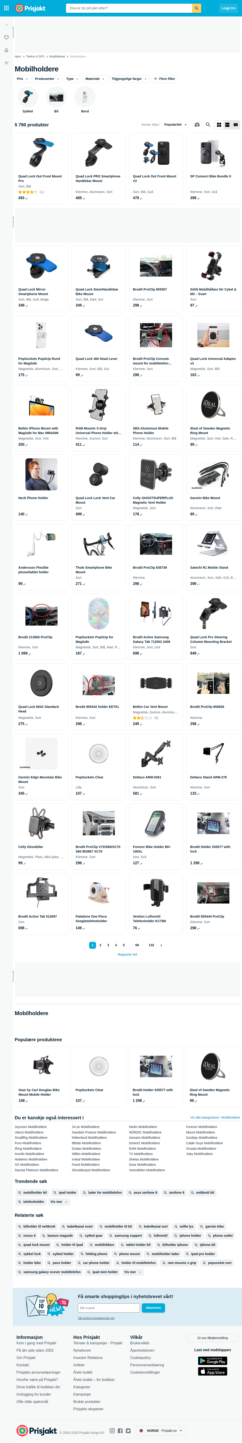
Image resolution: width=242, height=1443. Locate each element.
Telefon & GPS (35, 56)
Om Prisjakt (26, 1359)
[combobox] (129, 8)
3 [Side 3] (108, 945)
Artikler (79, 1366)
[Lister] (6, 37)
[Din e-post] (109, 1308)
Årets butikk (83, 1373)
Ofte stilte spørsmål (32, 1403)
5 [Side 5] (123, 945)
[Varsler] (6, 50)
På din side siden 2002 (35, 1351)
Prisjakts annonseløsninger (38, 1373)
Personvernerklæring (147, 1366)
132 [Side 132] (151, 945)
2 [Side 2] (100, 945)
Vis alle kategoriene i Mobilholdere (215, 1117)
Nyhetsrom (82, 1351)
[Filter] (6, 63)
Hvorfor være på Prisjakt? (37, 1381)
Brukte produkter (86, 1403)
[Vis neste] (161, 945)
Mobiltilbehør (57, 56)
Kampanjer (82, 1395)
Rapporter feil (127, 954)
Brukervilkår (139, 1344)
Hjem (18, 56)
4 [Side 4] (116, 945)
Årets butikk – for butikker (94, 1381)
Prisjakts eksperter (88, 1410)
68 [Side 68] (137, 945)
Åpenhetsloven (142, 1351)
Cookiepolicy (140, 1359)
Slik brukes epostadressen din (96, 1318)
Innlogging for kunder (33, 1395)
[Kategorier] (6, 8)
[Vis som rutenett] (219, 125)
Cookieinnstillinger (145, 1373)
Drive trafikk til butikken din (38, 1388)
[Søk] (196, 8)
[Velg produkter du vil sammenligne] (197, 124)
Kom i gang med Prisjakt (36, 1344)
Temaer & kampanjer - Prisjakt (97, 1344)
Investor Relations (88, 1359)
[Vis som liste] (227, 125)
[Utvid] (6, 24)
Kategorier (81, 1388)
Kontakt (22, 1366)
